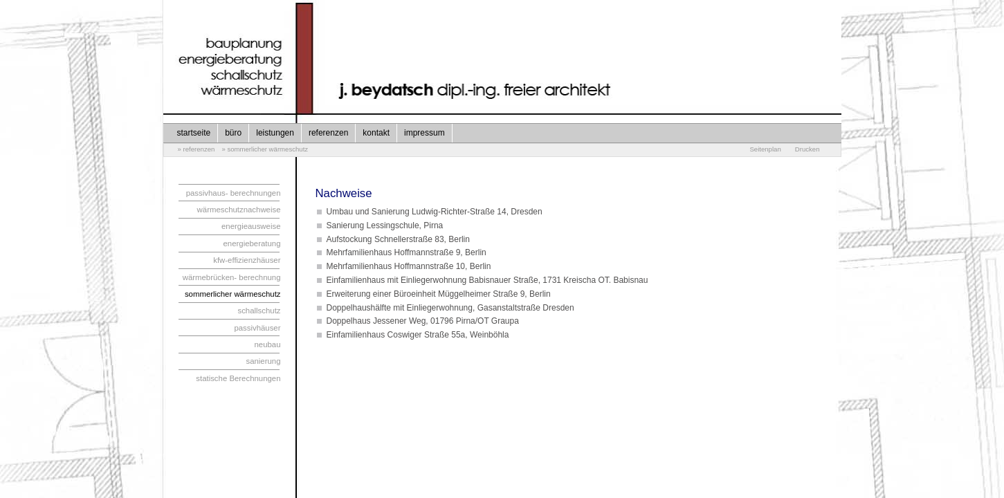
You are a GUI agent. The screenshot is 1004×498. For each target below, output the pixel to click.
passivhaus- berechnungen (233, 193)
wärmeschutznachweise (239, 209)
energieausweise (251, 226)
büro (233, 133)
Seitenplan (765, 149)
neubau (267, 344)
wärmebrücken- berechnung (232, 277)
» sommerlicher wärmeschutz (264, 149)
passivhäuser (257, 328)
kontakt (376, 133)
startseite (194, 133)
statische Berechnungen (238, 378)
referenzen (328, 133)
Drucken (807, 149)
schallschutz (258, 310)
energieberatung (252, 243)
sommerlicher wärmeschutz (233, 294)
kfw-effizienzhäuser (246, 260)
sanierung (263, 361)
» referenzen (196, 149)
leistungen (275, 133)
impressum (424, 133)
